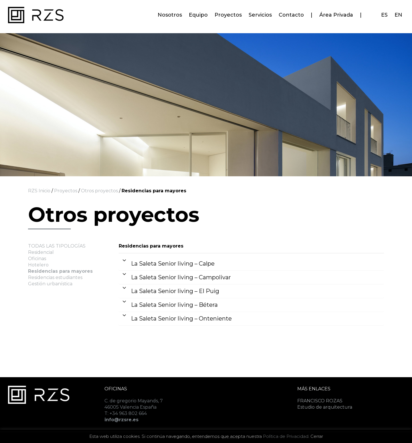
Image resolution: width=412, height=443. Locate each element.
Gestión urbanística (50, 283)
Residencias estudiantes (55, 277)
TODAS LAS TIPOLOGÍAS (57, 246)
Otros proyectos (99, 190)
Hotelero (38, 265)
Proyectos (65, 190)
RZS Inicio (39, 190)
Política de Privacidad (285, 436)
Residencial (41, 252)
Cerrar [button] (316, 436)
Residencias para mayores (60, 271)
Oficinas (37, 258)
